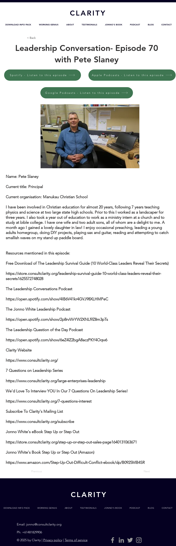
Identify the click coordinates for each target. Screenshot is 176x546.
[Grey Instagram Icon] (139, 540)
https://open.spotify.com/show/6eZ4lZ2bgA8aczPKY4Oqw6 (56, 340)
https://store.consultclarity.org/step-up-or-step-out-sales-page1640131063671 (71, 442)
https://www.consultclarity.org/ (32, 360)
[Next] (141, 471)
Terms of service (76, 540)
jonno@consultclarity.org (43, 524)
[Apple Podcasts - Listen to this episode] (132, 75)
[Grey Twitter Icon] (130, 540)
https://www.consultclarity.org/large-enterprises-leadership (55, 380)
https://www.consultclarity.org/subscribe (40, 421)
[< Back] (39, 37)
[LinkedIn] (121, 540)
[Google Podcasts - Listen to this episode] (86, 92)
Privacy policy (52, 540)
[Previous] (43, 471)
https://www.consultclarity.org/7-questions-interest (48, 401)
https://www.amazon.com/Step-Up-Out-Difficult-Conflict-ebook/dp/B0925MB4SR (75, 462)
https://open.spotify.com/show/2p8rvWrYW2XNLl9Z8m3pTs (57, 319)
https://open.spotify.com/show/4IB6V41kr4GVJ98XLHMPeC (57, 299)
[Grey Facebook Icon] (112, 540)
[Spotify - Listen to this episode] (42, 75)
